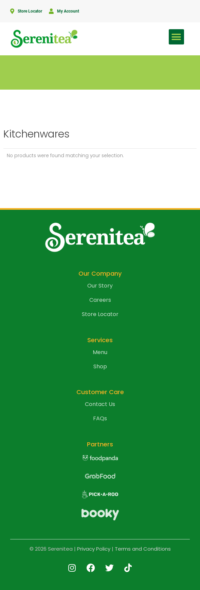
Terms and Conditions (143, 548)
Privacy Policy (93, 548)
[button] (176, 36)
